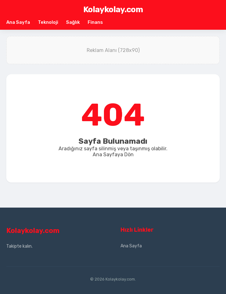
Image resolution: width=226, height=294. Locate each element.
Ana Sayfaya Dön (113, 154)
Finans (95, 22)
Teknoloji (48, 22)
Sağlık (73, 22)
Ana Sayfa (18, 22)
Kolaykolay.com (113, 9)
